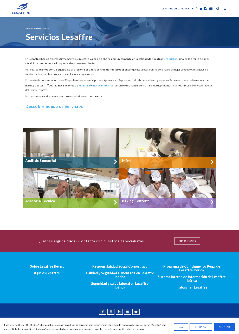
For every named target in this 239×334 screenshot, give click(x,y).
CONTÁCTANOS (187, 241)
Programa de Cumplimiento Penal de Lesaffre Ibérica (191, 268)
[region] (119, 326)
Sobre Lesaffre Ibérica (47, 266)
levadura (84, 85)
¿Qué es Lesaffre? (47, 273)
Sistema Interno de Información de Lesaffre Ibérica (192, 278)
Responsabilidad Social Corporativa (119, 266)
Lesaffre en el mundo (176, 8)
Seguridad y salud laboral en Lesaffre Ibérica (119, 285)
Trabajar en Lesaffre (191, 287)
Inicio (27, 28)
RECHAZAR (201, 326)
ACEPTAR (224, 326)
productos (170, 58)
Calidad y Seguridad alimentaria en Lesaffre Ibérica (120, 275)
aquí (181, 326)
